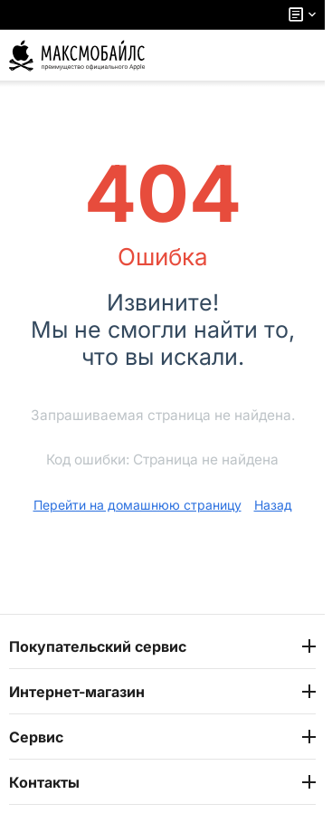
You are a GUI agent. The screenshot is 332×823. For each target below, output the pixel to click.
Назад (273, 504)
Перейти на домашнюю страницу (137, 504)
